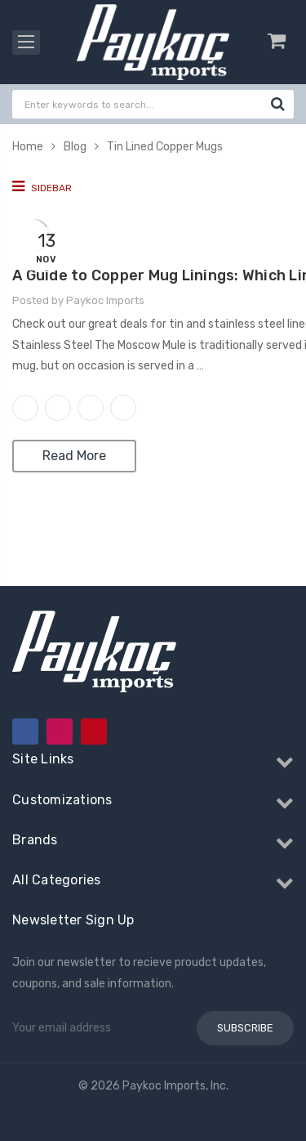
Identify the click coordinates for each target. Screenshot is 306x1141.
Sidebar (42, 186)
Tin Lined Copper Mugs (165, 147)
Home (27, 147)
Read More (74, 455)
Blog (75, 147)
